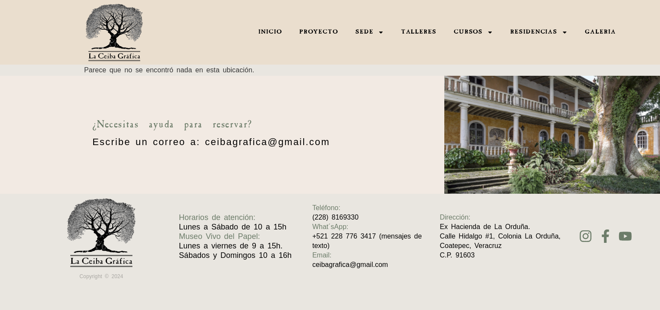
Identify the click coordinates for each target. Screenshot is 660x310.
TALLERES (419, 32)
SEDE (369, 32)
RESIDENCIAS (539, 32)
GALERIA (600, 32)
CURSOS (473, 32)
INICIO (270, 32)
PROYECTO (318, 32)
